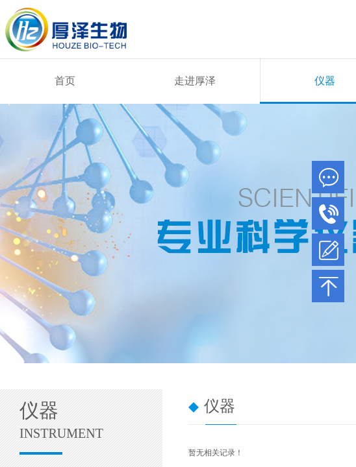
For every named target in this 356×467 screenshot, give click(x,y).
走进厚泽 (195, 80)
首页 (65, 80)
